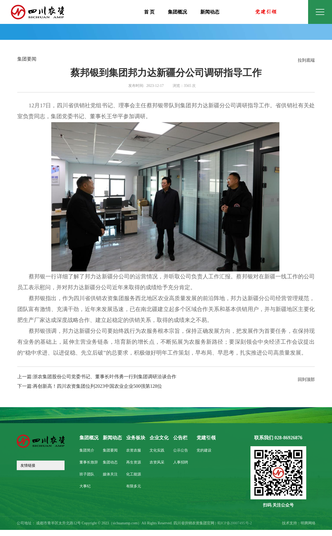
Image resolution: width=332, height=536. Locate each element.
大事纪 (85, 486)
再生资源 (133, 463)
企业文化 (159, 438)
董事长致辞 (88, 463)
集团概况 (177, 12)
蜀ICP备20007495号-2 (234, 523)
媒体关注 (110, 475)
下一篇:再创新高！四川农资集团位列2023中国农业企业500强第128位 (89, 386)
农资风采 (157, 463)
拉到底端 (306, 60)
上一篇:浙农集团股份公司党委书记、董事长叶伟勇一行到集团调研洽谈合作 (96, 377)
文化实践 (157, 451)
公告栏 (180, 438)
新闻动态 (209, 12)
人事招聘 (180, 463)
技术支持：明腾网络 (299, 523)
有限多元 (133, 486)
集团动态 (110, 463)
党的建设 (204, 451)
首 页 (149, 12)
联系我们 (278, 438)
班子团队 (86, 475)
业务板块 (135, 438)
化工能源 (133, 475)
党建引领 (206, 438)
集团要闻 (110, 451)
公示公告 (180, 451)
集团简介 (86, 451)
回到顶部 (306, 379)
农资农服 (133, 451)
